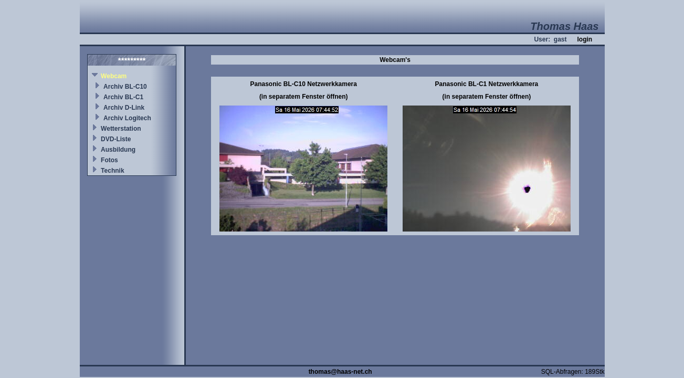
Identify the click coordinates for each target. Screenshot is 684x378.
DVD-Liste (116, 139)
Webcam (114, 76)
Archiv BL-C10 (125, 86)
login (584, 39)
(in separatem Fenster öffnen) (303, 96)
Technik (112, 170)
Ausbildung (118, 149)
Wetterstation (121, 128)
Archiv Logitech (127, 118)
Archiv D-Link (123, 107)
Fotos (109, 160)
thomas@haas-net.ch (340, 371)
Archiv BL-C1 (123, 97)
